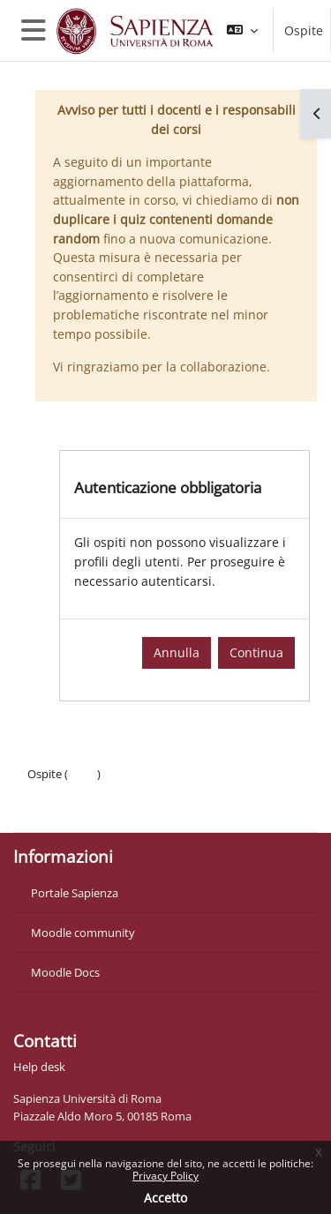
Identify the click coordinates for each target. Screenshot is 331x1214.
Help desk (39, 1067)
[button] (242, 30)
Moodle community (83, 932)
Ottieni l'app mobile (79, 809)
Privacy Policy (165, 1175)
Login (82, 774)
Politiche (49, 791)
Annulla (176, 652)
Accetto (165, 1197)
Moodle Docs (65, 972)
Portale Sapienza (74, 893)
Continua (256, 652)
